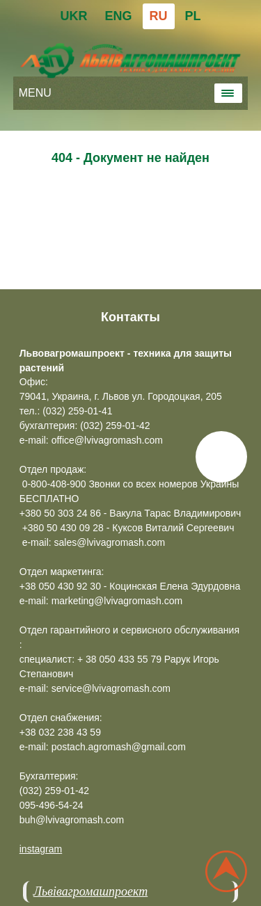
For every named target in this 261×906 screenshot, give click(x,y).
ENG (118, 16)
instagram (40, 849)
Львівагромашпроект (90, 891)
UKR (73, 16)
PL (193, 16)
